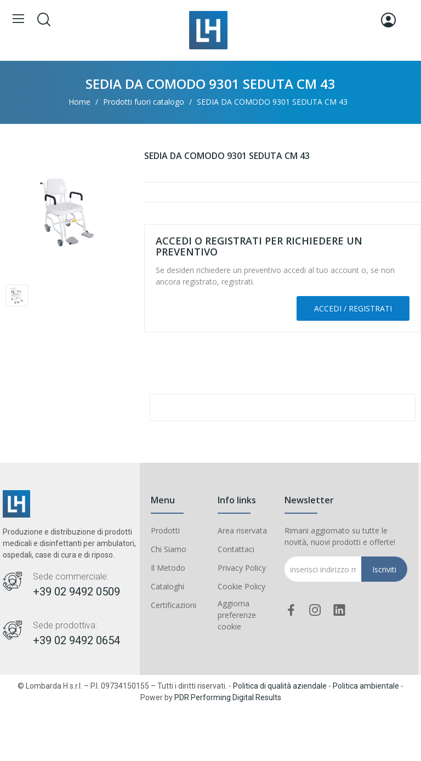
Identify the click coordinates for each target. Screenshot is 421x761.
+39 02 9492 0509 (76, 591)
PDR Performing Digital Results (227, 697)
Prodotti (165, 530)
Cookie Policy (241, 586)
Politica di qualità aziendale (280, 686)
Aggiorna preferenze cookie (237, 615)
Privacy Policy (242, 568)
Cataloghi (167, 586)
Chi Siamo (168, 549)
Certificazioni (173, 605)
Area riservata (242, 530)
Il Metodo (168, 568)
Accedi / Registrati (353, 308)
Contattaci (236, 549)
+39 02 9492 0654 (76, 640)
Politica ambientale (366, 686)
